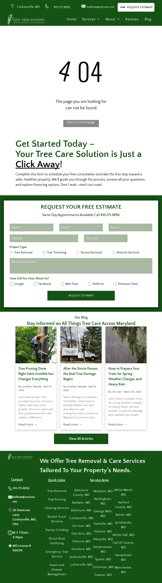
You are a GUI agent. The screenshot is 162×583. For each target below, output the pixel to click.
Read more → (27, 424)
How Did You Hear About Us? (29, 278)
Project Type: (18, 247)
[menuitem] (71, 19)
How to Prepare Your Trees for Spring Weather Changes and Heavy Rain (124, 376)
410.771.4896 (62, 7)
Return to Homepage (81, 122)
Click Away (37, 164)
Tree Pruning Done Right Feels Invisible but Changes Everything (35, 374)
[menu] (153, 13)
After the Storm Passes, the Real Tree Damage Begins (80, 374)
